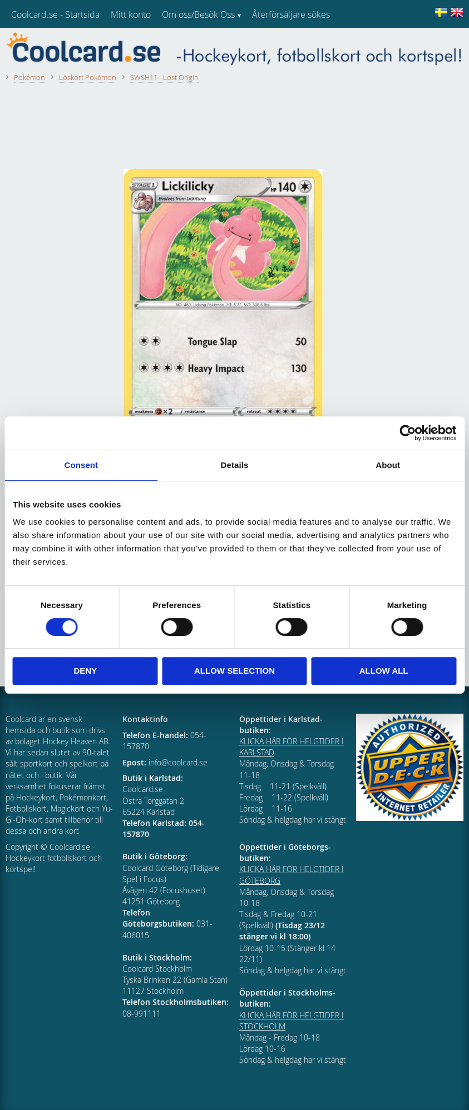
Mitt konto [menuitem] (131, 14)
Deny (85, 670)
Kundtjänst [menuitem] (273, 43)
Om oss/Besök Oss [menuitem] (198, 14)
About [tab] (388, 465)
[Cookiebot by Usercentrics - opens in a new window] (407, 433)
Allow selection (234, 670)
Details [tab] (235, 465)
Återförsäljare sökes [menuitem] (291, 14)
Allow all (383, 670)
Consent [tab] (81, 465)
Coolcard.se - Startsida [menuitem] (55, 14)
